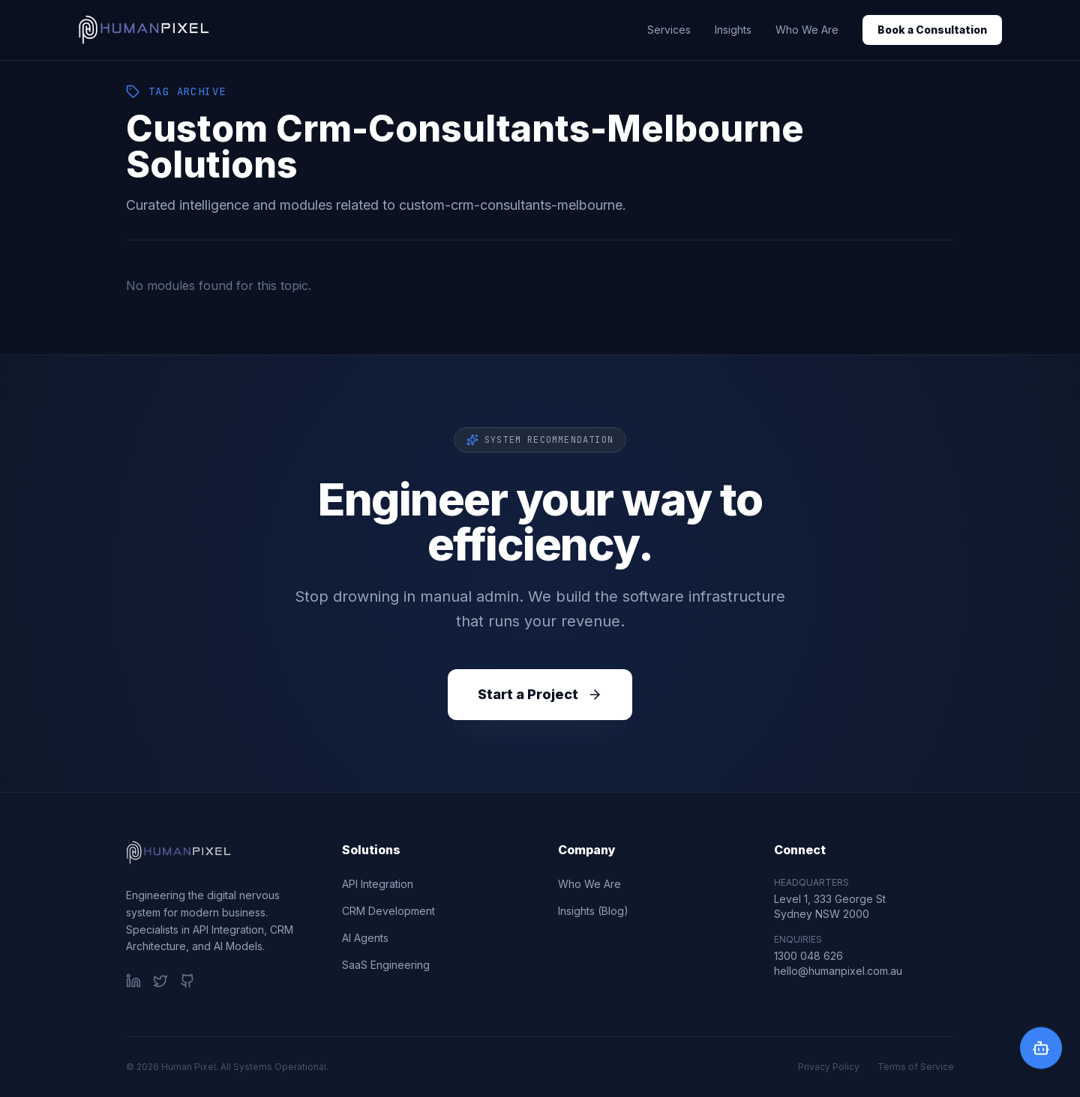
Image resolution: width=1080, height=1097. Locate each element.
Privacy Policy (829, 1066)
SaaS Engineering (386, 964)
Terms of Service (916, 1066)
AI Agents (365, 937)
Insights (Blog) (593, 910)
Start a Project (540, 694)
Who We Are (807, 29)
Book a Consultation (932, 29)
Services (669, 29)
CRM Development (388, 910)
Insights (733, 29)
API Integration (377, 883)
